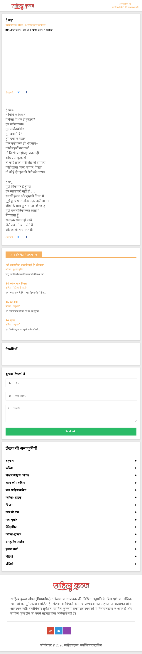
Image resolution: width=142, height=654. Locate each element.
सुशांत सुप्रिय (18, 269)
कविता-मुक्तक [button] (71, 534)
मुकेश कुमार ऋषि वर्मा (35, 25)
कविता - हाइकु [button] (71, 497)
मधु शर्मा (16, 306)
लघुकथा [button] (71, 460)
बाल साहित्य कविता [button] (71, 490)
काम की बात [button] (71, 512)
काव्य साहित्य (11, 25)
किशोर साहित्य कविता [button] (71, 475)
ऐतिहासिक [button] (71, 527)
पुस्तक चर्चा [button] (71, 549)
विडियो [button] (71, 556)
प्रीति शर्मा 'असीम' (20, 287)
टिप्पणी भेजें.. (70, 431)
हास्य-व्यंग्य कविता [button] (71, 483)
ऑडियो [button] (71, 564)
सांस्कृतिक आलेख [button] (71, 542)
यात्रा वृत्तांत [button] (71, 519)
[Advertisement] (71, 59)
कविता (20, 25)
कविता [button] (71, 468)
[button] (18, 92)
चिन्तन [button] (71, 505)
